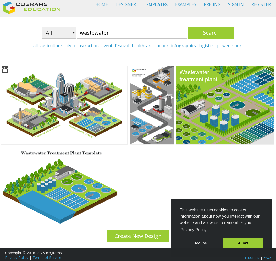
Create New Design (138, 236)
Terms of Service (46, 257)
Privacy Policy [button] (193, 229)
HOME (101, 4)
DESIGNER (125, 4)
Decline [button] (200, 243)
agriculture (51, 45)
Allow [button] (243, 243)
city (68, 45)
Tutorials (251, 257)
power (223, 45)
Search (211, 32)
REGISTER (261, 4)
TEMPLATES (155, 4)
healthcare (142, 45)
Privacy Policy (16, 257)
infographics (183, 45)
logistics (206, 45)
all (35, 45)
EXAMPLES (185, 4)
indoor (161, 45)
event (106, 45)
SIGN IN (236, 4)
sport (237, 45)
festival (122, 45)
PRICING (212, 4)
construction (86, 45)
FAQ (267, 257)
